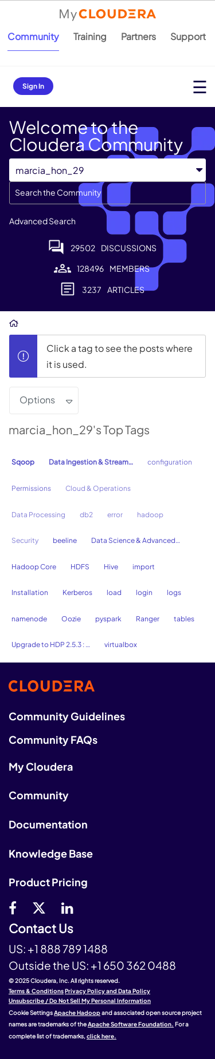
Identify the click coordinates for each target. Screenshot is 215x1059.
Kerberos (77, 592)
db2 (86, 514)
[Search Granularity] (107, 170)
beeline (65, 540)
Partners (138, 36)
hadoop (150, 514)
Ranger (147, 618)
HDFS (80, 566)
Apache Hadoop (77, 1012)
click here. (101, 1036)
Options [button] (37, 400)
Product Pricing (48, 882)
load (114, 592)
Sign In (33, 86)
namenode (29, 618)
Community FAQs (53, 739)
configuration (169, 462)
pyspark (108, 618)
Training (90, 36)
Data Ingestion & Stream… (91, 462)
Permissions (31, 488)
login (144, 592)
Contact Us (41, 928)
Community (33, 36)
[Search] (107, 192)
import (143, 566)
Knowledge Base (51, 853)
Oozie (71, 618)
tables (184, 618)
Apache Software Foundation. (131, 1024)
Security (24, 540)
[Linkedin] (67, 907)
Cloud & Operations (98, 488)
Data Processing (38, 514)
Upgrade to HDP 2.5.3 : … (50, 644)
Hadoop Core (33, 566)
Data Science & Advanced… (135, 540)
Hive (111, 566)
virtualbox (120, 644)
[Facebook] (13, 907)
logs (174, 592)
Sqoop (22, 462)
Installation (29, 592)
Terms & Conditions (36, 990)
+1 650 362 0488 (133, 965)
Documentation (48, 824)
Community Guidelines (67, 716)
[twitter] (39, 907)
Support (188, 36)
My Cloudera (41, 766)
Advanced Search (42, 221)
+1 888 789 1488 (68, 948)
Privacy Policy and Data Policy (107, 990)
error (115, 514)
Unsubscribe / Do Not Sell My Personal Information (80, 1000)
